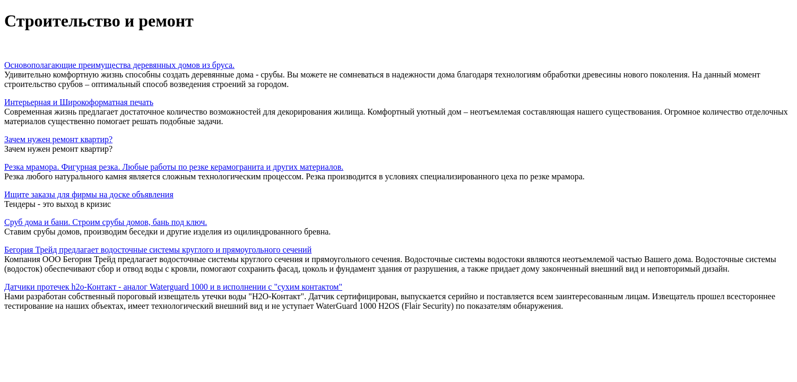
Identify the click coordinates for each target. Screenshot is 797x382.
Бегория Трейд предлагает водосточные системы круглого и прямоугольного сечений (157, 249)
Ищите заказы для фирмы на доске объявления (89, 194)
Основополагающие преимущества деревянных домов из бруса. (119, 65)
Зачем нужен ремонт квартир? (58, 139)
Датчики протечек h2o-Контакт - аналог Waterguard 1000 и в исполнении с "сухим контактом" (173, 286)
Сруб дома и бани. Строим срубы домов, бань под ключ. (105, 222)
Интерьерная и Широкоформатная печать (78, 102)
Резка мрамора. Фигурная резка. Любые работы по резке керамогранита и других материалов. (173, 166)
